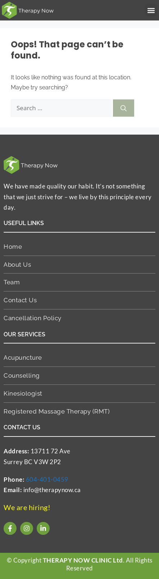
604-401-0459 (47, 479)
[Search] (123, 108)
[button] (151, 10)
